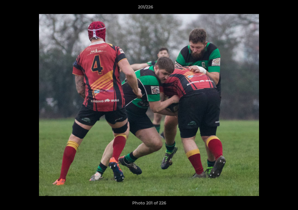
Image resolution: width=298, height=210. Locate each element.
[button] (273, 8)
